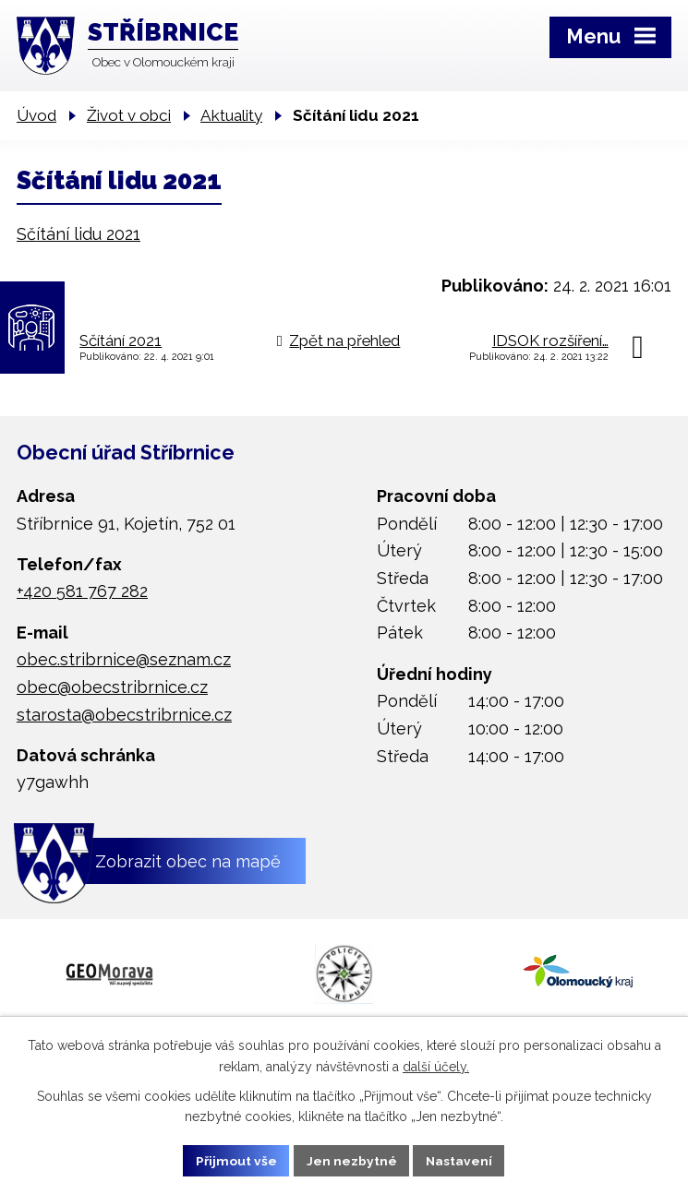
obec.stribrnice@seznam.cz (124, 659)
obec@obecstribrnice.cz (112, 687)
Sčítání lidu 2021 (78, 234)
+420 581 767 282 (82, 591)
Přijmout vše (235, 1159)
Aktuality (231, 115)
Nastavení (459, 1159)
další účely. (436, 1065)
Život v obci (129, 115)
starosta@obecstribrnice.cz (124, 714)
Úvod (36, 115)
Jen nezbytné (351, 1159)
